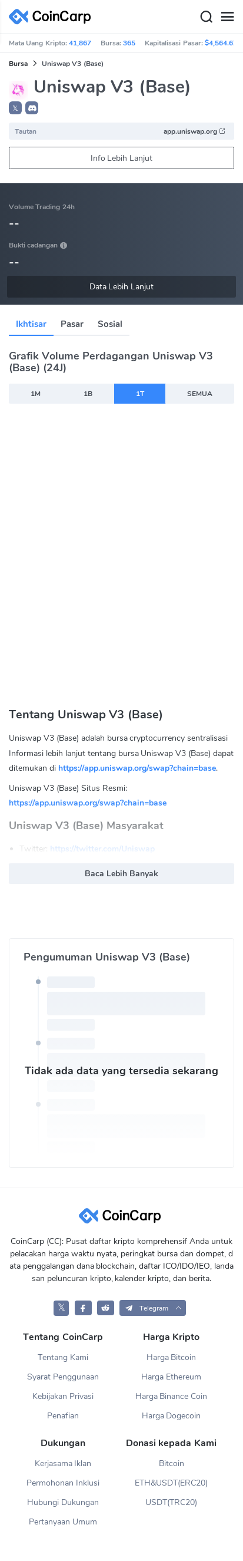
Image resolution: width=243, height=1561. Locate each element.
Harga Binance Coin (171, 1396)
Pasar (72, 324)
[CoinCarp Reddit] (105, 1308)
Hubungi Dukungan (63, 1502)
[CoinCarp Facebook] (83, 1308)
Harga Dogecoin (171, 1415)
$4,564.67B (223, 43)
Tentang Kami (63, 1357)
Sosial (110, 324)
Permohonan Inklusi (62, 1483)
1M (36, 393)
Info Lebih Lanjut (122, 158)
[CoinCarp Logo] (53, 17)
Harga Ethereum (171, 1376)
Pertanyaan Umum (63, 1521)
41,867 (80, 43)
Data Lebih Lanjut (121, 286)
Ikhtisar (31, 324)
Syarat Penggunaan (63, 1376)
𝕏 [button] (15, 108)
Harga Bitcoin (172, 1357)
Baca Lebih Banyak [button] (121, 873)
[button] (31, 107)
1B (88, 393)
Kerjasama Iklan (63, 1463)
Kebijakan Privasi (63, 1396)
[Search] (206, 17)
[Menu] (227, 17)
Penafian (63, 1415)
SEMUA (199, 393)
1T (140, 393)
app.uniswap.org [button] (195, 131)
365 (129, 43)
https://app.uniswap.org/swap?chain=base (137, 768)
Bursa (18, 63)
